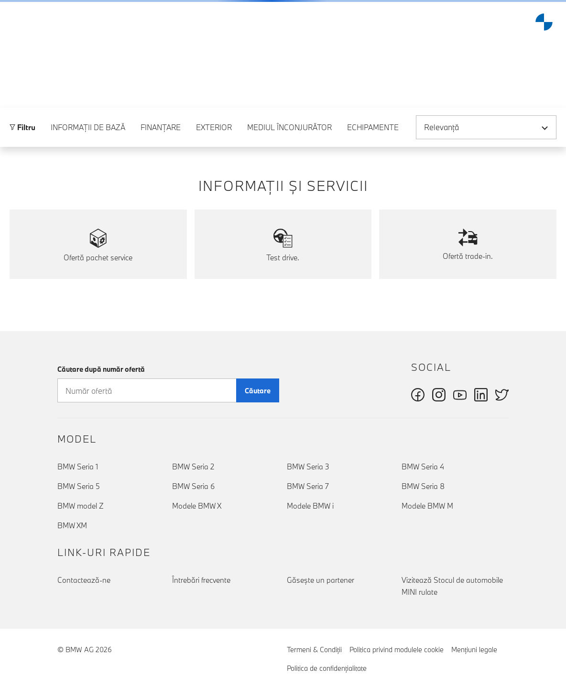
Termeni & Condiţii (314, 649)
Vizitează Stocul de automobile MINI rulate (452, 586)
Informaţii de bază (88, 149)
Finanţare (161, 149)
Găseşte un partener (320, 580)
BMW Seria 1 (77, 467)
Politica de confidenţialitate (327, 668)
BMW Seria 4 (423, 467)
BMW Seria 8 (423, 486)
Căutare (258, 390)
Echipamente (373, 149)
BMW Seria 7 (308, 486)
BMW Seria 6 (193, 486)
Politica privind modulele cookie (396, 649)
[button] (15, 22)
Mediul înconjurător (289, 149)
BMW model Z (80, 506)
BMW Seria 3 (308, 467)
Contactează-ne (83, 580)
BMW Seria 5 (78, 486)
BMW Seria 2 (193, 467)
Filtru (22, 149)
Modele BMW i (310, 506)
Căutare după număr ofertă (101, 369)
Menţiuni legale (474, 649)
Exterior (214, 149)
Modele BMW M (427, 506)
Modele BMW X (196, 506)
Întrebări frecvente (201, 580)
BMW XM (72, 526)
